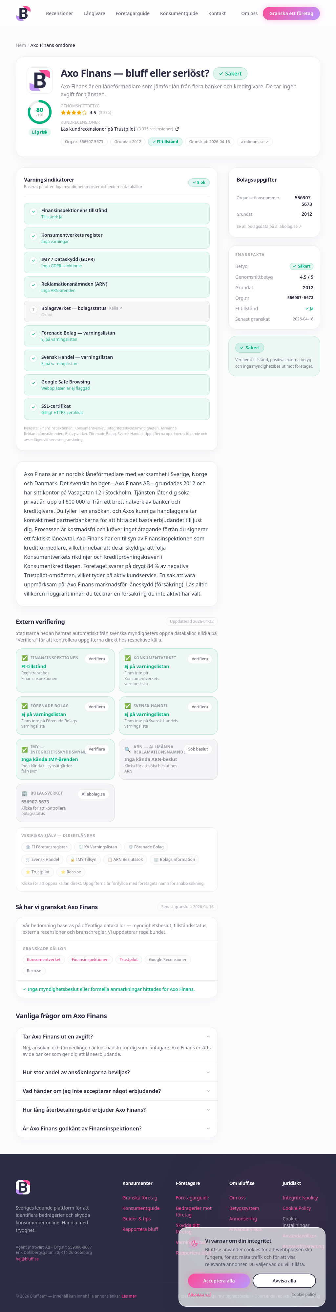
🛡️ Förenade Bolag (146, 847)
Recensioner (59, 13)
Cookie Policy (297, 1208)
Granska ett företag (291, 13)
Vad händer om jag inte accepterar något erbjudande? (117, 1091)
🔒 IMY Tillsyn (83, 859)
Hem (21, 45)
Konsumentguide (179, 13)
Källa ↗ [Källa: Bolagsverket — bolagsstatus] (116, 308)
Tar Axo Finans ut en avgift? (117, 1036)
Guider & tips (136, 1218)
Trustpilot (129, 959)
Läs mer (129, 1296)
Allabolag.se (93, 794)
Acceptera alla (219, 1281)
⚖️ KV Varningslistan (97, 847)
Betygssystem (244, 1208)
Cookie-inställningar (296, 1221)
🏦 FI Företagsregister (46, 847)
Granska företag (139, 1197)
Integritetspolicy (300, 1197)
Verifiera (97, 659)
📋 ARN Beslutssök (125, 859)
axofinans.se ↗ (255, 141)
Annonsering (243, 1218)
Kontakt (217, 13)
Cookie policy (304, 1294)
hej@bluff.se (27, 1259)
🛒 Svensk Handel (42, 859)
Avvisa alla (284, 1281)
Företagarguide (133, 13)
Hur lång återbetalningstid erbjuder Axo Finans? (117, 1109)
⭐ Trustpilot (38, 872)
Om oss (249, 13)
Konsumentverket (44, 959)
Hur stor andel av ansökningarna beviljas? (117, 1072)
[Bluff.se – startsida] (23, 13)
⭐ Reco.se (71, 872)
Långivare (94, 13)
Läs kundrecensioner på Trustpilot (120, 129)
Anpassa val (199, 1294)
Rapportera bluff (140, 1229)
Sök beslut (198, 749)
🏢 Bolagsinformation (174, 859)
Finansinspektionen (90, 959)
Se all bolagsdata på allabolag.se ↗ (269, 226)
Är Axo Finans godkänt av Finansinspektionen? (117, 1128)
